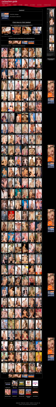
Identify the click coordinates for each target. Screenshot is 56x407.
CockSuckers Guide (9, 1)
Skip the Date (26, 34)
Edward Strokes (36, 34)
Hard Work (6, 34)
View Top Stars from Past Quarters (50, 59)
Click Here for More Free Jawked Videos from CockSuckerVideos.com (22, 38)
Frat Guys (16, 14)
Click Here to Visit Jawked (21, 22)
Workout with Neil (16, 34)
